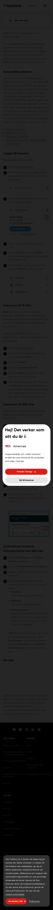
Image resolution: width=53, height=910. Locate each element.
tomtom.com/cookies (15, 894)
